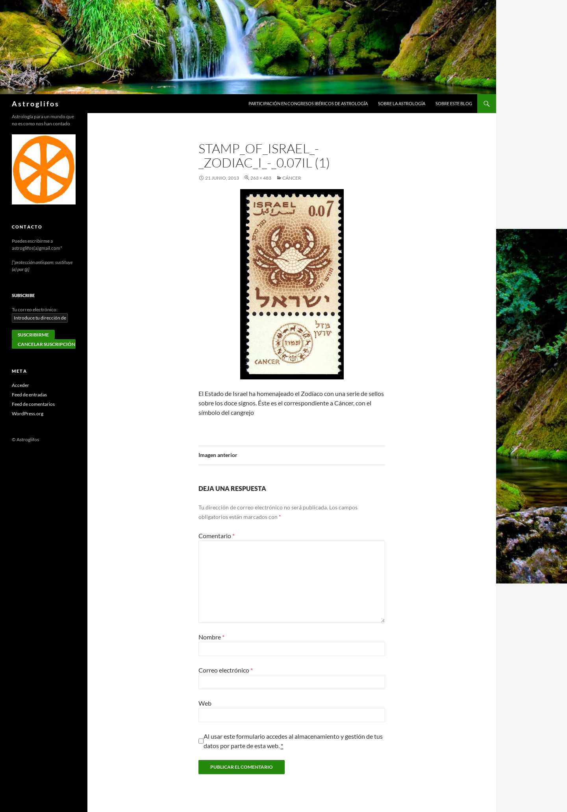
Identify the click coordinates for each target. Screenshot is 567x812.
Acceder (20, 385)
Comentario (216, 535)
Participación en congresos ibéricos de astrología (308, 103)
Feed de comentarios (33, 404)
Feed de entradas (29, 395)
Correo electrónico (225, 670)
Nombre (211, 637)
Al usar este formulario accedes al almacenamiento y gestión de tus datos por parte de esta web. (293, 741)
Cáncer (291, 178)
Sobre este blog (453, 103)
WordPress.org (27, 413)
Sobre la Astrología (401, 103)
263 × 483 (260, 178)
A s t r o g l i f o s (35, 103)
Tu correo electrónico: (34, 309)
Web (204, 703)
